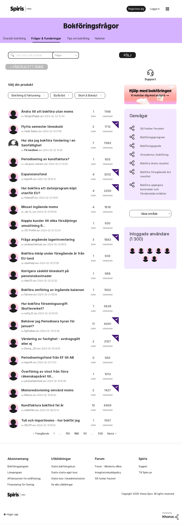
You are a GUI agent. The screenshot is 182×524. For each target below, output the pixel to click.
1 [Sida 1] (53, 434)
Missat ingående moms (39, 207)
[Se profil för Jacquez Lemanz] (34, 164)
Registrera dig (136, 8)
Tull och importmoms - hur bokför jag (50, 421)
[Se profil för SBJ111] (28, 425)
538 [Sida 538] (100, 434)
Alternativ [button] (127, 56)
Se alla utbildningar (62, 485)
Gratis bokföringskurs (63, 466)
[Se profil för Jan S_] (28, 212)
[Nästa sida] (112, 434)
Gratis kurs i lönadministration (68, 478)
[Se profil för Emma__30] (30, 348)
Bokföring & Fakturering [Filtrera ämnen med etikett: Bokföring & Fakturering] (26, 96)
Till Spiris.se (145, 472)
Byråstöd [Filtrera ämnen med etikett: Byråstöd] (59, 96)
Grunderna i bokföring (154, 155)
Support (143, 466)
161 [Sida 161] (85, 434)
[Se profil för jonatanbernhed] (33, 381)
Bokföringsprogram (152, 137)
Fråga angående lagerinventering (48, 240)
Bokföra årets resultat (154, 163)
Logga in (155, 8)
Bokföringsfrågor (91, 25)
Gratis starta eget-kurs (64, 472)
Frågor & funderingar (48, 38)
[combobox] (150, 214)
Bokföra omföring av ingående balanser (52, 290)
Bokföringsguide (150, 146)
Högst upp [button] (12, 514)
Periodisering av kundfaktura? (45, 160)
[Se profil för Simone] (28, 294)
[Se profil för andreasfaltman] (33, 244)
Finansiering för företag (20, 485)
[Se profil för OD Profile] (30, 231)
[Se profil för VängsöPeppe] (31, 116)
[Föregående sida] (41, 434)
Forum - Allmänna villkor (108, 466)
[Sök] (41, 55)
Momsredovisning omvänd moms (47, 391)
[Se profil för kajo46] (28, 179)
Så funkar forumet (152, 129)
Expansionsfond (34, 175)
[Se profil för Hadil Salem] (31, 131)
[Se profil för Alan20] (28, 281)
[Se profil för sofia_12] (28, 313)
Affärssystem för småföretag (24, 478)
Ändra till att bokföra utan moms (47, 112)
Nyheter (104, 38)
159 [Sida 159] (68, 434)
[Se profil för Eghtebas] (29, 331)
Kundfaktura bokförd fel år (42, 406)
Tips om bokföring (81, 38)
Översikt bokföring (14, 38)
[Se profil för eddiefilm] (29, 410)
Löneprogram (14, 472)
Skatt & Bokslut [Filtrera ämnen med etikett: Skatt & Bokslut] (87, 96)
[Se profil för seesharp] (29, 263)
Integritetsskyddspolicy (108, 472)
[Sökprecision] (65, 55)
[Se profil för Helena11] (29, 198)
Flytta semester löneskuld (42, 127)
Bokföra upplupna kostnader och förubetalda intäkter (153, 190)
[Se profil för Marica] (28, 395)
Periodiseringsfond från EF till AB (47, 358)
